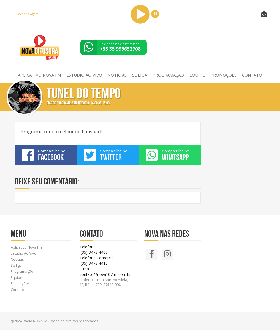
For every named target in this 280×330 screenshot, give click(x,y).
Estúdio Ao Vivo (84, 75)
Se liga (139, 75)
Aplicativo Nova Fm (39, 75)
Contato (252, 75)
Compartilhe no (46, 155)
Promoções (223, 75)
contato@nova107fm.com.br (105, 274)
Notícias (117, 75)
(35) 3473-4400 (94, 252)
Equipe (197, 75)
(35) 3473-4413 (94, 263)
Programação (168, 75)
